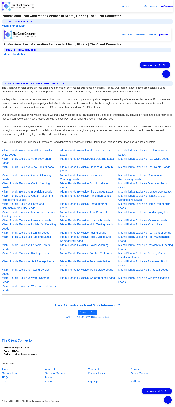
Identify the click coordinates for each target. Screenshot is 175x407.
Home (5, 369)
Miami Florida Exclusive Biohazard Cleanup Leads (86, 169)
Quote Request (140, 373)
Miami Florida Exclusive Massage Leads (142, 220)
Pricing (49, 377)
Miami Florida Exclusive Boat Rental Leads (144, 166)
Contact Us (94, 369)
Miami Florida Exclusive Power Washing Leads (84, 247)
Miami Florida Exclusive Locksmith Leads (85, 220)
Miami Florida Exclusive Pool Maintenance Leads (144, 238)
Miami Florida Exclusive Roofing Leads (25, 253)
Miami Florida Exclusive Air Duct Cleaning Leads (85, 152)
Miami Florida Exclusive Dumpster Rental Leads (143, 185)
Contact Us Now (87, 312)
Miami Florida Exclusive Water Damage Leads (25, 279)
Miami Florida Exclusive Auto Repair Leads (28, 166)
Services (136, 369)
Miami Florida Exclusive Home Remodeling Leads (144, 206)
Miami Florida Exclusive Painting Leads (25, 232)
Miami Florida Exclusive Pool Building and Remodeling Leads (85, 238)
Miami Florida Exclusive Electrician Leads (27, 191)
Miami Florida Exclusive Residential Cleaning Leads (145, 247)
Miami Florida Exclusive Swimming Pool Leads (142, 263)
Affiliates (136, 381)
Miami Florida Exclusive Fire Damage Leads (86, 191)
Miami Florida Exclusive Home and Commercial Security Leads (23, 206)
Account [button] (153, 6)
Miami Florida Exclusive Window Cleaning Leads (143, 279)
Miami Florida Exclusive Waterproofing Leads (87, 277)
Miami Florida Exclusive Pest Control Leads (144, 232)
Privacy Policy (96, 373)
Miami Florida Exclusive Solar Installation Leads (85, 263)
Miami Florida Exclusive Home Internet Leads (83, 206)
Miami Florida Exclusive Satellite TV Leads (86, 253)
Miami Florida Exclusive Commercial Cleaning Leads (82, 177)
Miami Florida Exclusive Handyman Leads (85, 195)
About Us (50, 369)
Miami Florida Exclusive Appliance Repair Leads (143, 152)
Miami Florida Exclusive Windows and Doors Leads (29, 288)
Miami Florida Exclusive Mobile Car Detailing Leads (29, 226)
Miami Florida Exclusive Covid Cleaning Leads (26, 185)
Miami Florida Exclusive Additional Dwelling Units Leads (28, 152)
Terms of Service (55, 373)
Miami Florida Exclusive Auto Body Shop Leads (26, 160)
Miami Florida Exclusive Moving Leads (141, 224)
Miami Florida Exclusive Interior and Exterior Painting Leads (28, 214)
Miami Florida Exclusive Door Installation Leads (84, 185)
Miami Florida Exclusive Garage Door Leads (145, 191)
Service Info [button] (142, 6)
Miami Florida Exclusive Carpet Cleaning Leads (26, 177)
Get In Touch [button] (127, 6)
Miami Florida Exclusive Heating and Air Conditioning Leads (142, 197)
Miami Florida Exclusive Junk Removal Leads (83, 214)
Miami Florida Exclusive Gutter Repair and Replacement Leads (27, 197)
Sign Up (93, 381)
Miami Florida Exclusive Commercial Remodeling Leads (140, 177)
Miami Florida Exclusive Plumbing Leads (26, 236)
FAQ (5, 377)
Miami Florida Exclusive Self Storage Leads (28, 261)
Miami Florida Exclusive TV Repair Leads (143, 269)
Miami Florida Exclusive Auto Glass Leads (143, 158)
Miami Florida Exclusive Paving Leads (83, 232)
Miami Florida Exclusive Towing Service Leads (26, 271)
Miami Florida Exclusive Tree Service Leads (86, 269)
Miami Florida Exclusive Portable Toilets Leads (26, 247)
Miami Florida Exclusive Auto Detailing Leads (87, 158)
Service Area (10, 373)
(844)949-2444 (167, 6)
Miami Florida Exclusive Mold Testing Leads (86, 224)
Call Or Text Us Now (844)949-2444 (87, 316)
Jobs (5, 381)
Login (48, 381)
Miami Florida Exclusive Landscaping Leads (144, 212)
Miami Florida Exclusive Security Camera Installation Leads (143, 255)
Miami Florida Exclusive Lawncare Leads (26, 220)
